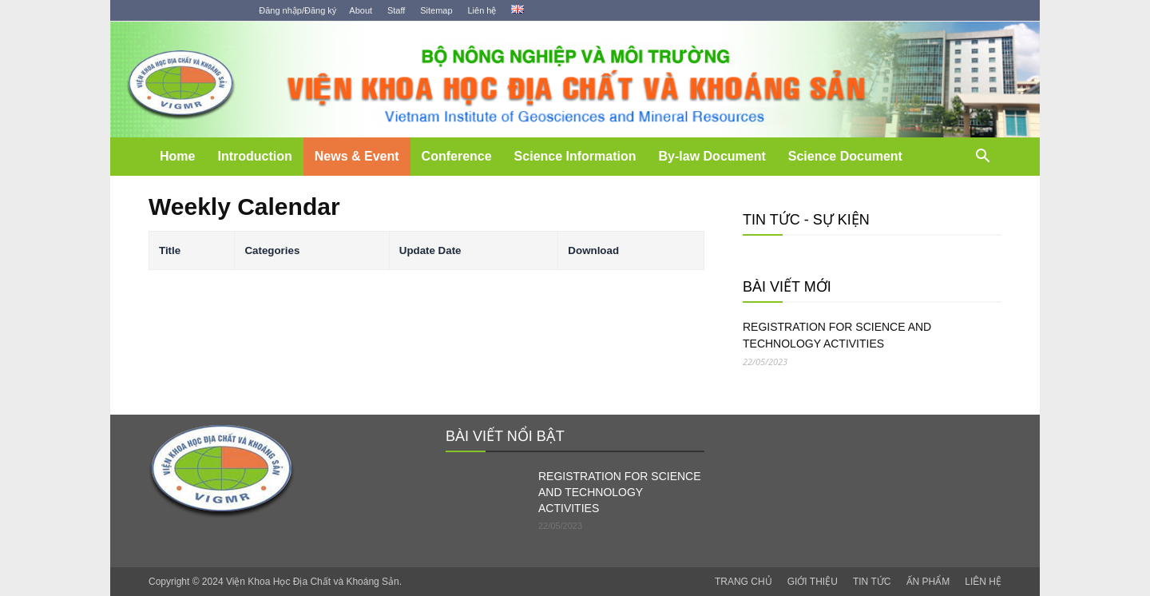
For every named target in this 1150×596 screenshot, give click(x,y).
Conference (457, 156)
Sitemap (436, 10)
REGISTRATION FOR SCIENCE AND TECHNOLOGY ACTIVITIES (837, 335)
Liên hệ (481, 10)
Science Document (845, 156)
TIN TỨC (871, 581)
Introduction (254, 156)
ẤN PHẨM (928, 581)
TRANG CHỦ (743, 581)
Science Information (575, 156)
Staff (396, 10)
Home (177, 156)
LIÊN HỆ (983, 581)
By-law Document (712, 156)
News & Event (357, 156)
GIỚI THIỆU (812, 581)
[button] (982, 157)
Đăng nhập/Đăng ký (297, 10)
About (360, 10)
